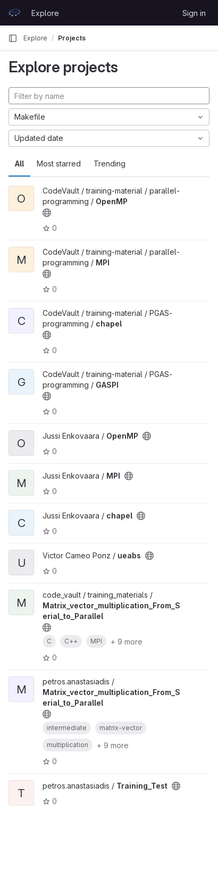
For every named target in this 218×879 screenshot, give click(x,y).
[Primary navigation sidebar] (12, 38)
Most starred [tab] (59, 163)
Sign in (194, 13)
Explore (45, 13)
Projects (72, 38)
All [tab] (19, 163)
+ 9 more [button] (126, 641)
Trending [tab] (109, 163)
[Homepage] (14, 12)
